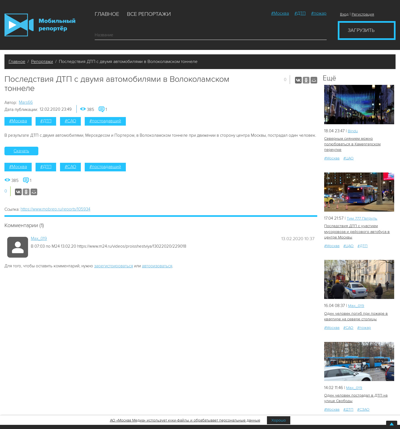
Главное (107, 14)
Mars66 (26, 102)
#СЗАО (363, 409)
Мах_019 (39, 238)
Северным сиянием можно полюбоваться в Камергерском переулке (352, 144)
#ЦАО (348, 158)
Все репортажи (149, 14)
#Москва (280, 13)
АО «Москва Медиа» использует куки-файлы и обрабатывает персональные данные (185, 420)
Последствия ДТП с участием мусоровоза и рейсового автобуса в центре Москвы (356, 231)
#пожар (318, 13)
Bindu (353, 130)
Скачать (21, 150)
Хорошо (278, 420)
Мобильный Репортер (39, 25)
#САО (70, 121)
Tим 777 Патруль (363, 218)
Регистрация (363, 14)
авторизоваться (157, 265)
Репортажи (42, 61)
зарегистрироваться (113, 265)
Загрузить (361, 30)
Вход (344, 14)
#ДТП (300, 13)
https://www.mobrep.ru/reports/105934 (55, 209)
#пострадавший (105, 121)
